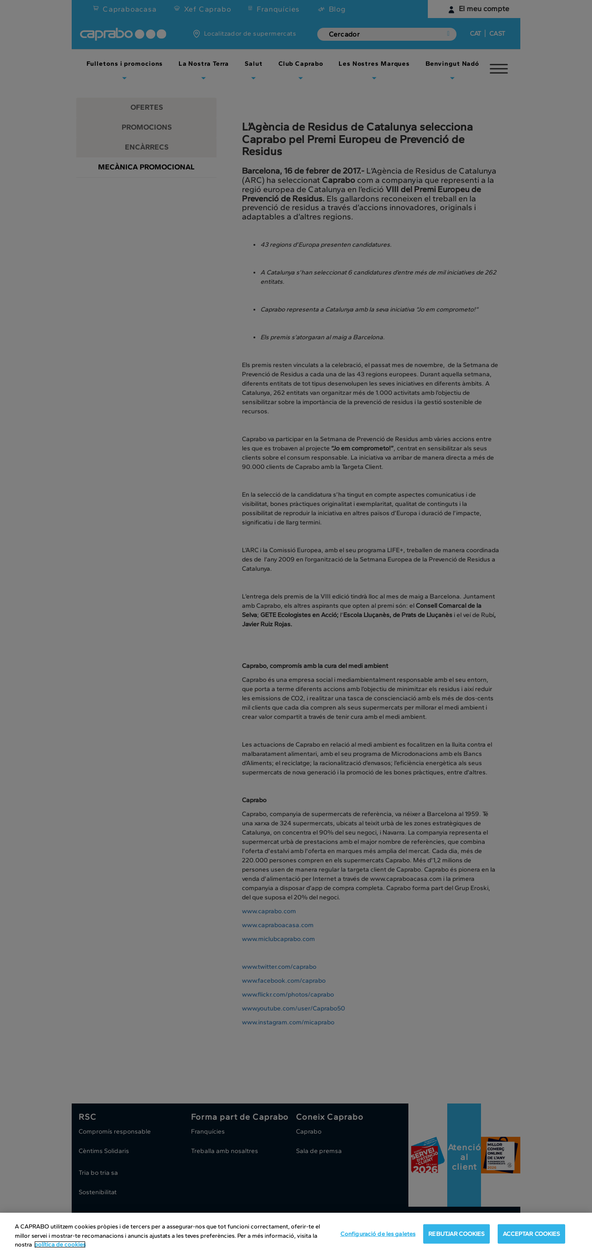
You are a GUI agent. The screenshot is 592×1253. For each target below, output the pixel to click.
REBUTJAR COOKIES (456, 1238)
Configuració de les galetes (378, 1238)
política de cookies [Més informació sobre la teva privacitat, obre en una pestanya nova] (60, 1249)
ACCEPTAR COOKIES (531, 1238)
